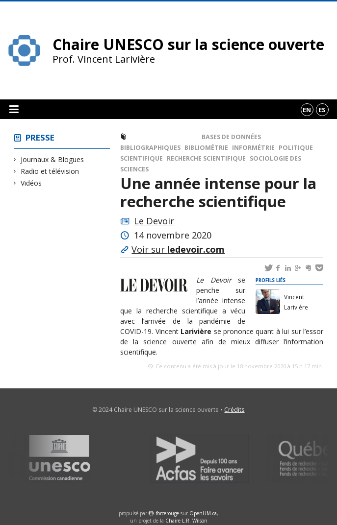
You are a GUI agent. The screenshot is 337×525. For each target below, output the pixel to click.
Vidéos (31, 183)
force (167, 513)
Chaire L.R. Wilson (186, 520)
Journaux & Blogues (52, 159)
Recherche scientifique (206, 158)
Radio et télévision (50, 171)
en (307, 109)
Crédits (234, 410)
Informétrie (253, 147)
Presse (40, 137)
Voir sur (178, 249)
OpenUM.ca (203, 513)
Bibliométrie (206, 147)
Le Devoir (154, 221)
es (322, 109)
